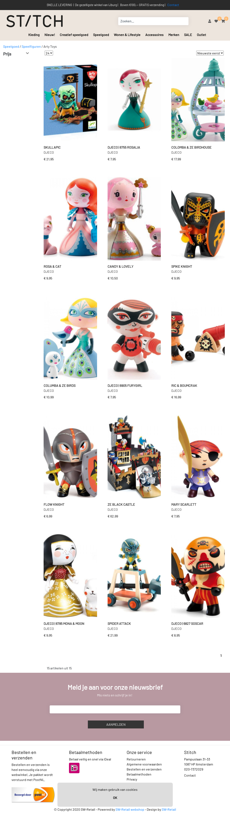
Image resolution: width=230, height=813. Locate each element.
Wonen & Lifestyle (127, 35)
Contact (173, 5)
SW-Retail (169, 809)
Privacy (132, 779)
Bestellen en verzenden (144, 769)
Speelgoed (101, 35)
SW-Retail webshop (130, 809)
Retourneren (136, 759)
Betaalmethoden (139, 774)
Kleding (34, 35)
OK (115, 798)
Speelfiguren (31, 46)
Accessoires (154, 35)
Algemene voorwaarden (144, 764)
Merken (173, 35)
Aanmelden (116, 724)
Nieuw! (49, 35)
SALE (188, 35)
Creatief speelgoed (74, 35)
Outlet (201, 35)
